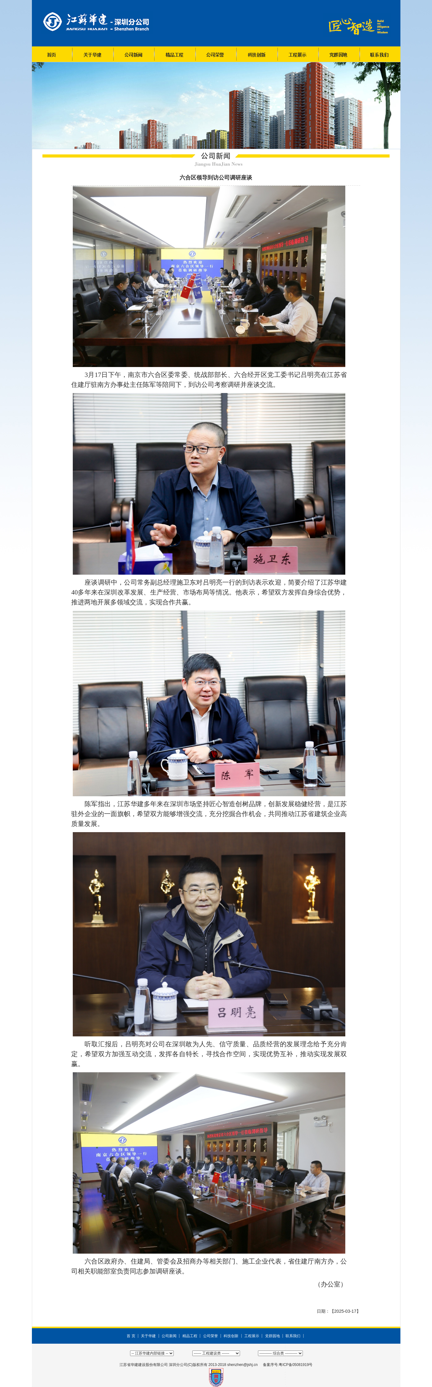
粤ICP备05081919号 (295, 1365)
